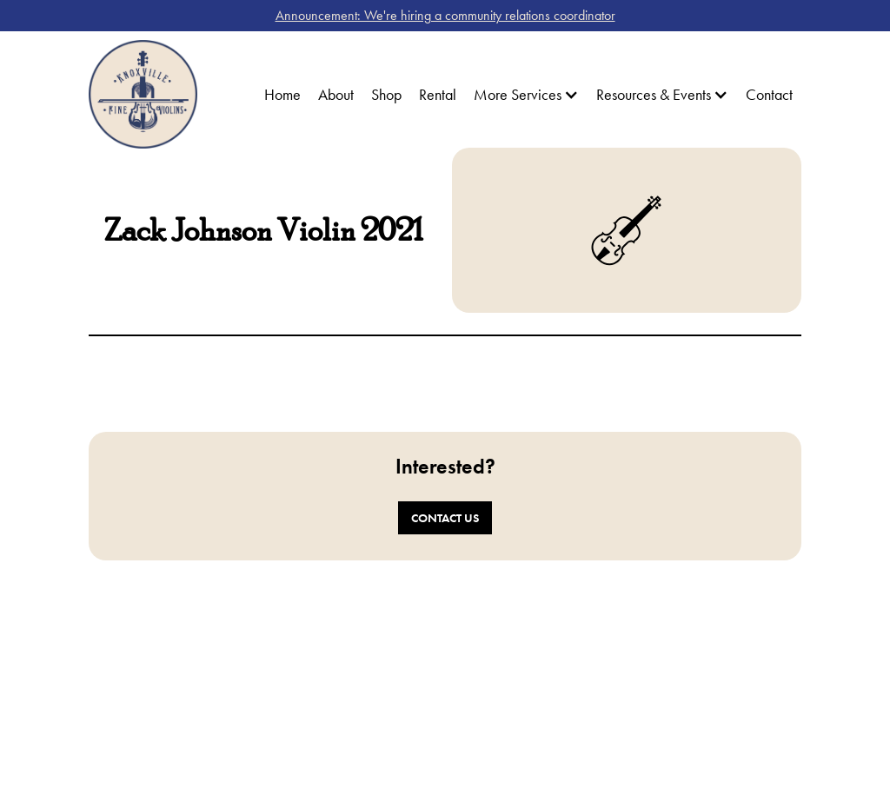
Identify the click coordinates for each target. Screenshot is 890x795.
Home (282, 94)
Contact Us (445, 518)
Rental (437, 94)
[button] (526, 95)
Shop (386, 94)
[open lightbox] (263, 379)
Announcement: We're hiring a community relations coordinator (445, 15)
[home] (143, 94)
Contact (769, 94)
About (336, 94)
